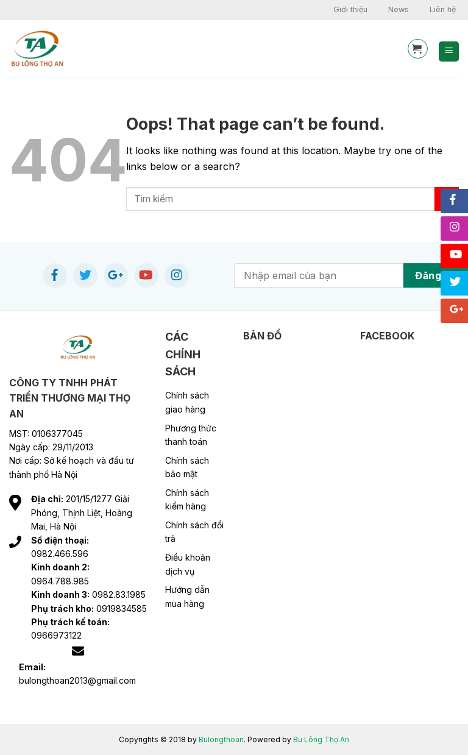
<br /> (409, 434)
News (398, 9)
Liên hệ (443, 9)
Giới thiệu (350, 9)
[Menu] (449, 51)
